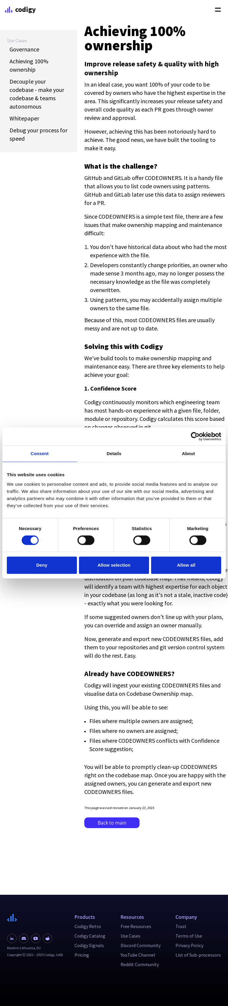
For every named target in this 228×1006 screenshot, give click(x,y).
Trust (180, 926)
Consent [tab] (40, 453)
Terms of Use (188, 936)
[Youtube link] (35, 938)
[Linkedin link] (12, 938)
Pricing (82, 955)
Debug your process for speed (38, 134)
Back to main (112, 822)
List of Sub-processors (198, 955)
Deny (41, 565)
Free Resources (136, 926)
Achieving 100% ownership (29, 65)
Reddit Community (140, 964)
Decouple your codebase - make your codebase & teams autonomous (37, 94)
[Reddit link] (47, 938)
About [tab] (188, 453)
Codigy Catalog (90, 936)
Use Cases (17, 40)
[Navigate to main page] (35, 918)
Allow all (186, 565)
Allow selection (114, 565)
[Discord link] (23, 938)
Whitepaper (24, 118)
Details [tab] (114, 453)
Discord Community (141, 945)
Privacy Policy (189, 945)
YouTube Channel (138, 955)
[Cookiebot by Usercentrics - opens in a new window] (195, 436)
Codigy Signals (89, 945)
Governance (24, 49)
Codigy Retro (88, 926)
